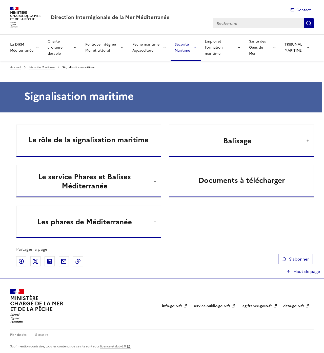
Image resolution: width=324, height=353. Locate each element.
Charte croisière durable (55, 47)
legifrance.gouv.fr (256, 306)
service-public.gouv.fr (211, 306)
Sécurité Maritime (182, 47)
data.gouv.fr (293, 306)
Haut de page (306, 271)
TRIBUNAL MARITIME (293, 47)
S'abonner (295, 259)
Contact (303, 10)
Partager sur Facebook (21, 261)
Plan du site (18, 334)
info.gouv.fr (172, 306)
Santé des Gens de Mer (257, 47)
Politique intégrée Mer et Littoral (100, 47)
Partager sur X (35, 261)
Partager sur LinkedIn (50, 261)
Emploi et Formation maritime (214, 47)
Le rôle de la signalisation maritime (89, 139)
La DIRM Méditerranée (21, 47)
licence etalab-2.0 (113, 346)
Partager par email (64, 261)
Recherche (309, 23)
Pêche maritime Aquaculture (145, 47)
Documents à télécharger (241, 180)
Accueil (15, 67)
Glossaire (41, 334)
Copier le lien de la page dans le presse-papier (78, 261)
